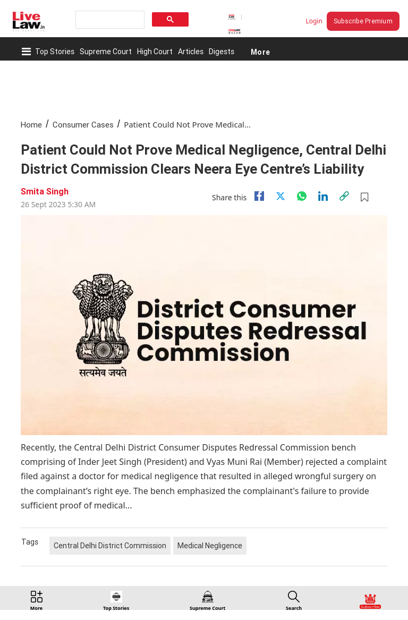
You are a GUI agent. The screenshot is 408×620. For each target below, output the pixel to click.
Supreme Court (106, 51)
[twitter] (280, 196)
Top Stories (54, 51)
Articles (190, 51)
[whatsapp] (302, 196)
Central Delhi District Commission (110, 545)
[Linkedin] (323, 196)
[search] (109, 20)
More (260, 51)
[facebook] (259, 196)
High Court (155, 51)
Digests (221, 51)
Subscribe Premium (363, 21)
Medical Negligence (209, 545)
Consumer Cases (83, 125)
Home (31, 125)
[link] (344, 196)
